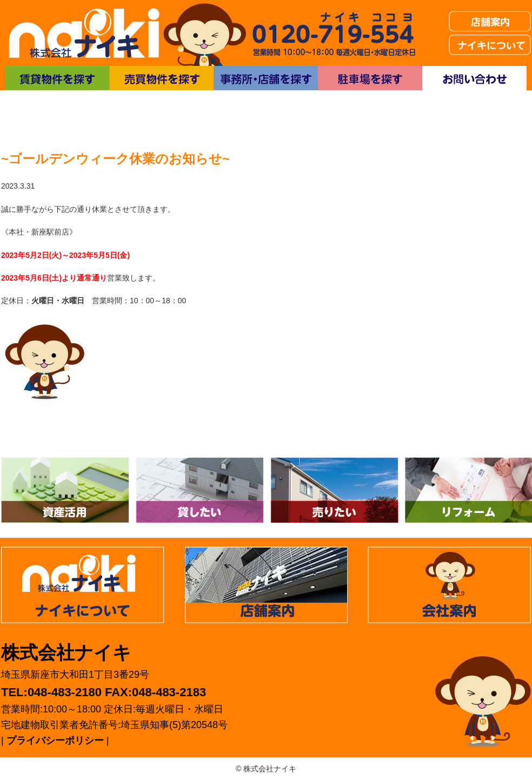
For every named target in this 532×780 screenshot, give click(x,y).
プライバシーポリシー (55, 740)
